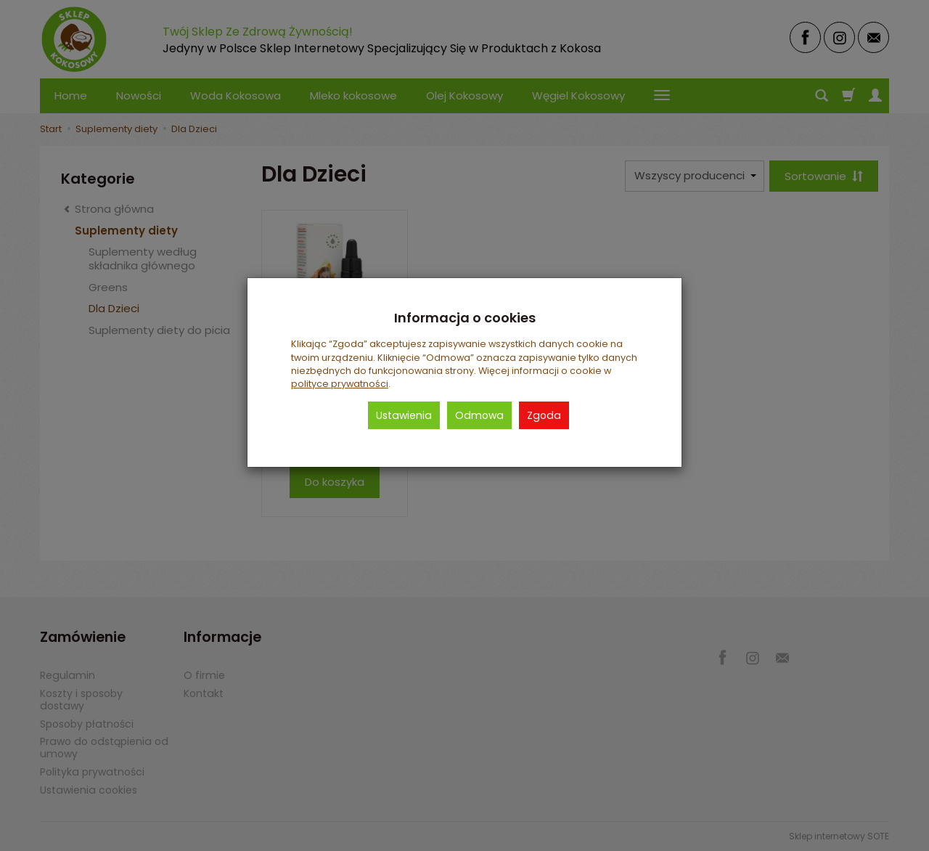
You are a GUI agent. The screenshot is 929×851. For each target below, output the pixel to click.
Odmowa (479, 415)
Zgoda (544, 415)
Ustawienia (404, 415)
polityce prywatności (339, 384)
